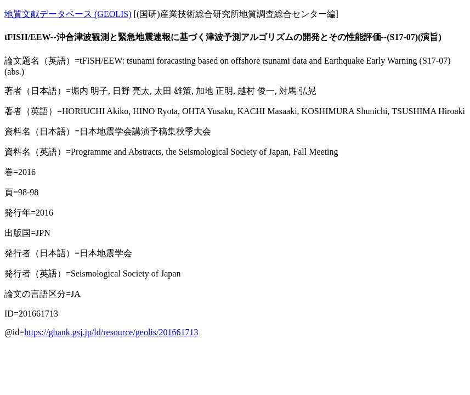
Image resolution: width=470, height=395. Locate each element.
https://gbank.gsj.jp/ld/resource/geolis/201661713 (111, 332)
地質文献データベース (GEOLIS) (68, 14)
